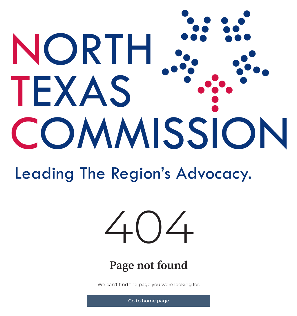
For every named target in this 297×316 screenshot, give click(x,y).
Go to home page (148, 301)
